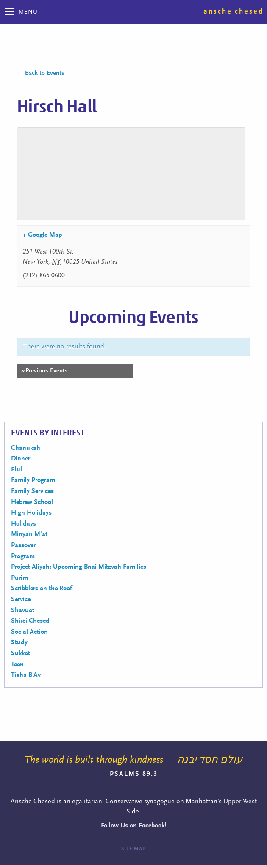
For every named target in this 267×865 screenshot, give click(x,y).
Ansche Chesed (233, 11)
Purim (19, 578)
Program (23, 556)
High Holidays (31, 512)
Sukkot (20, 653)
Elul (16, 469)
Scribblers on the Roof (41, 588)
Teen (17, 664)
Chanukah (25, 448)
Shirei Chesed (30, 621)
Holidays (23, 523)
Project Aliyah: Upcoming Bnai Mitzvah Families (78, 567)
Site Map (133, 848)
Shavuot (22, 610)
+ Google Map (42, 235)
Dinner (20, 458)
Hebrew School (32, 502)
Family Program (33, 480)
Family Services (32, 491)
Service (21, 599)
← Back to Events (40, 73)
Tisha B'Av (26, 675)
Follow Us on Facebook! (133, 825)
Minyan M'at (29, 534)
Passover (23, 545)
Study (19, 642)
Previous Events (44, 371)
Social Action (29, 632)
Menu (28, 12)
